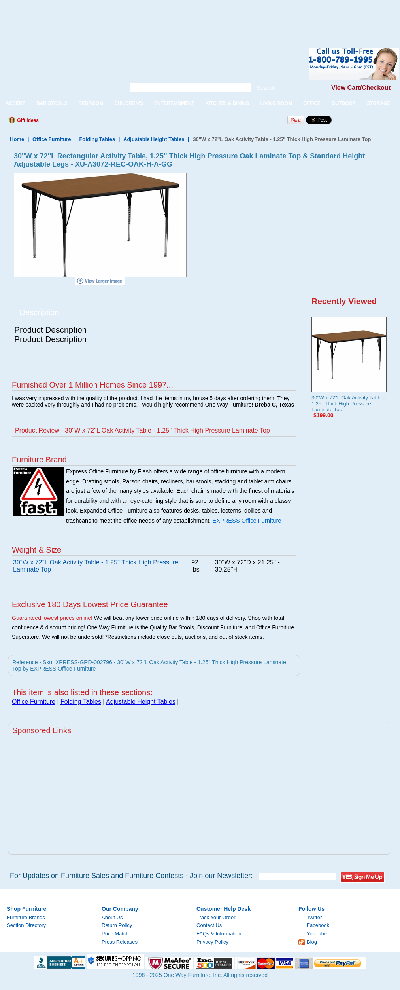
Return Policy (117, 925)
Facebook (318, 925)
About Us (112, 917)
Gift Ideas (27, 120)
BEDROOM (90, 103)
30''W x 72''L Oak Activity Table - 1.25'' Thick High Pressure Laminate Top (348, 403)
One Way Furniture (58, 70)
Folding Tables (97, 139)
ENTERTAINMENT (174, 103)
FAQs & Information (218, 934)
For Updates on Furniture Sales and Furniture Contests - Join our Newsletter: (131, 876)
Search (266, 87)
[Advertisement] (144, 18)
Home (17, 139)
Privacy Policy (212, 942)
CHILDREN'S (128, 103)
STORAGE (378, 103)
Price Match (115, 934)
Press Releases (120, 942)
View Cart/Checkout (361, 87)
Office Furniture (51, 139)
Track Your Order (216, 917)
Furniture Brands (26, 917)
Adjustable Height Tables (153, 139)
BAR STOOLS (51, 103)
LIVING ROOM (276, 103)
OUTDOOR (344, 103)
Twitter (314, 917)
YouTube (317, 934)
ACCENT (15, 103)
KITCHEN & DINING (227, 103)
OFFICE (312, 103)
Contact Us (209, 925)
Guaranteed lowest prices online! (52, 618)
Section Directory (26, 925)
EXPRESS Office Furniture (246, 520)
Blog (312, 942)
